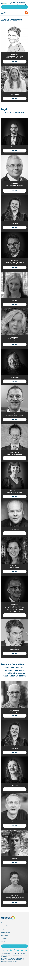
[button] (4, 13)
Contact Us (3, 942)
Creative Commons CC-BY (7, 955)
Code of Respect (5, 938)
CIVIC (21, 955)
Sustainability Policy (5, 932)
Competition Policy (5, 929)
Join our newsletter (14, 7)
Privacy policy (4, 923)
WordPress (5, 957)
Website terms (4, 935)
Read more (9, 62)
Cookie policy (4, 926)
